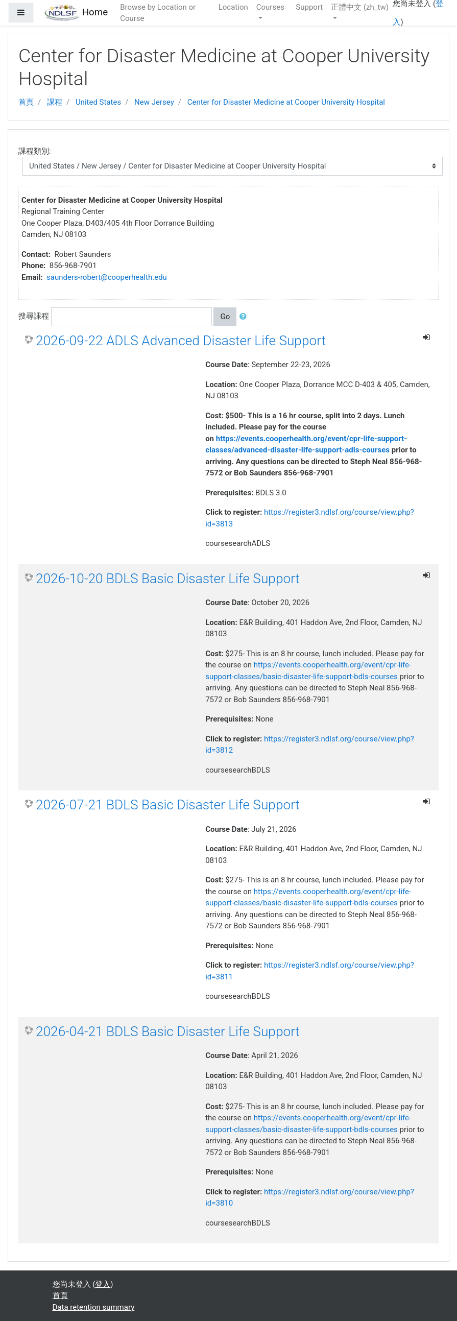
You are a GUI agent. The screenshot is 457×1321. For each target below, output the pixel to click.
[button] (245, 316)
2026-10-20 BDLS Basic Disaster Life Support (168, 578)
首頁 (26, 102)
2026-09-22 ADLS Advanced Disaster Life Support (181, 340)
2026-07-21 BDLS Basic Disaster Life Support (168, 804)
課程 (54, 102)
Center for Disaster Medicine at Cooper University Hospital (286, 102)
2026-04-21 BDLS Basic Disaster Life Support (168, 1031)
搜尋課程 (33, 316)
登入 (102, 1284)
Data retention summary (94, 1307)
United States (98, 102)
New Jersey (154, 102)
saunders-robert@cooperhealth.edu (106, 277)
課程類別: (34, 151)
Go (225, 316)
